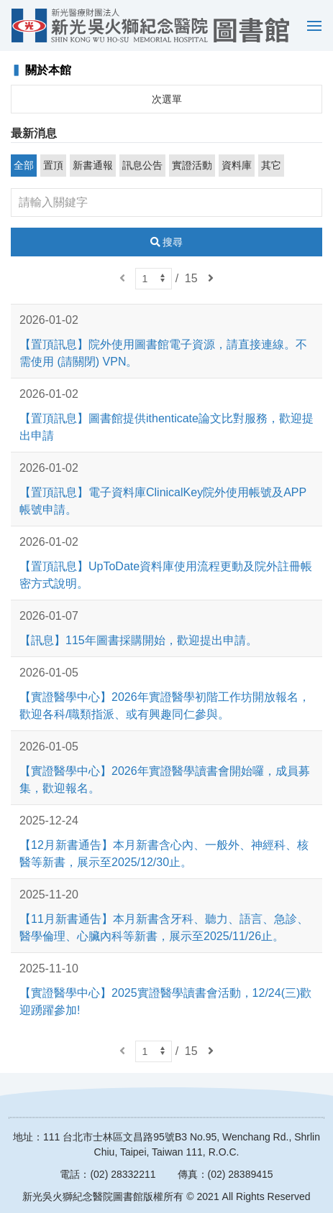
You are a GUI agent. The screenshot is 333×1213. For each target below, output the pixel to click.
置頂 (53, 165)
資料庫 (237, 165)
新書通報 (93, 165)
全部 (24, 165)
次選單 (167, 99)
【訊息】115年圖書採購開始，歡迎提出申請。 (138, 640)
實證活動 (192, 165)
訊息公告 (142, 165)
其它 (271, 165)
